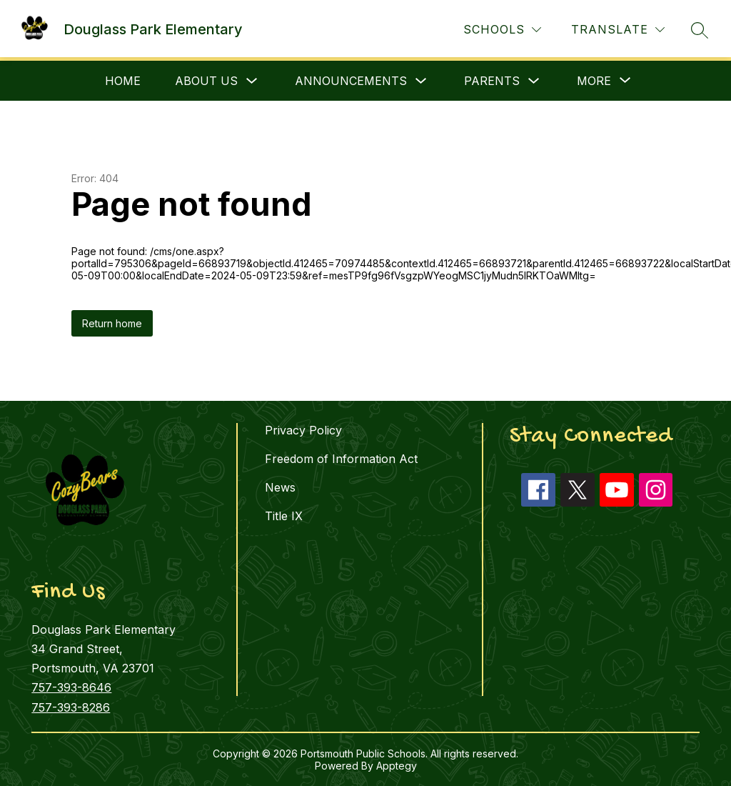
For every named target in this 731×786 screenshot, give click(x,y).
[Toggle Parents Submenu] (534, 81)
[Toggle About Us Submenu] (252, 81)
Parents (492, 81)
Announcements (351, 81)
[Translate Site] (618, 30)
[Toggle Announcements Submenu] (421, 81)
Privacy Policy (303, 430)
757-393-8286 (70, 707)
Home (123, 81)
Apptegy (396, 766)
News (280, 487)
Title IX (284, 516)
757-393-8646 (71, 687)
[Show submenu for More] (594, 80)
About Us (206, 81)
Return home (112, 323)
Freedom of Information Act (341, 459)
